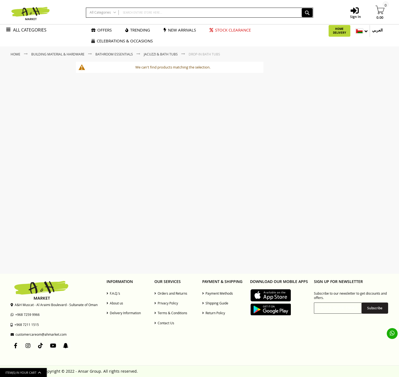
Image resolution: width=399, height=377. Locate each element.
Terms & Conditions (170, 313)
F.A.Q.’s (113, 293)
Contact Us (164, 323)
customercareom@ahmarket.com (39, 334)
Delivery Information (124, 313)
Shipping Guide (215, 303)
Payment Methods (217, 293)
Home (16, 54)
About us (115, 303)
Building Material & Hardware (58, 54)
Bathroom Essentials (114, 54)
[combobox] (199, 12)
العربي (377, 30)
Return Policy (213, 313)
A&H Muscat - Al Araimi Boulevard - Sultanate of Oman (54, 305)
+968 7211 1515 (25, 324)
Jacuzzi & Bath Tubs (161, 54)
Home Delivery (339, 31)
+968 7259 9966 (25, 314)
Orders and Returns (170, 293)
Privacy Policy (166, 303)
